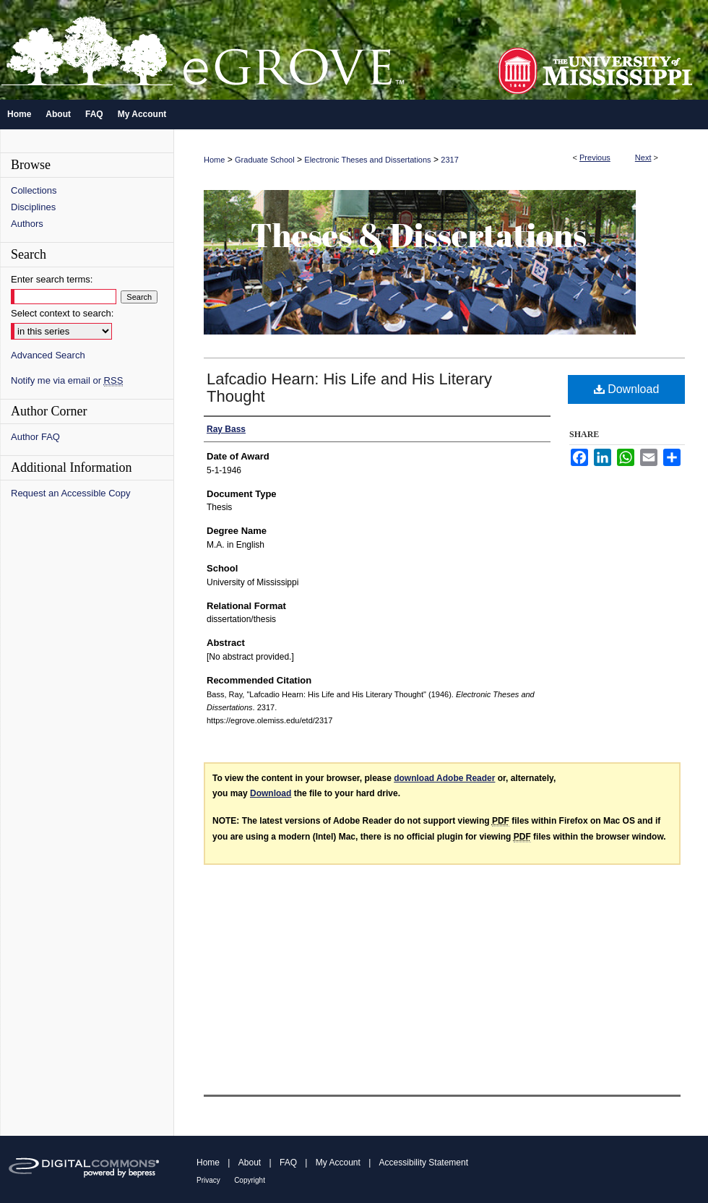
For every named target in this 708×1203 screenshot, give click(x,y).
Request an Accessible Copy (70, 493)
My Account (338, 1162)
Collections (34, 190)
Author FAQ (35, 436)
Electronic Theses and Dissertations (367, 159)
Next (643, 157)
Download (627, 389)
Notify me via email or (67, 380)
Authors (27, 223)
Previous (594, 157)
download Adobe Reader (444, 778)
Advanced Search (48, 355)
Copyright (249, 1180)
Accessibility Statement (423, 1162)
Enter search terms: (51, 279)
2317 (449, 159)
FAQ (288, 1162)
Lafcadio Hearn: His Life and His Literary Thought (349, 387)
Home (214, 159)
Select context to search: (62, 313)
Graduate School (265, 159)
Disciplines (33, 207)
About (249, 1162)
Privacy (208, 1180)
